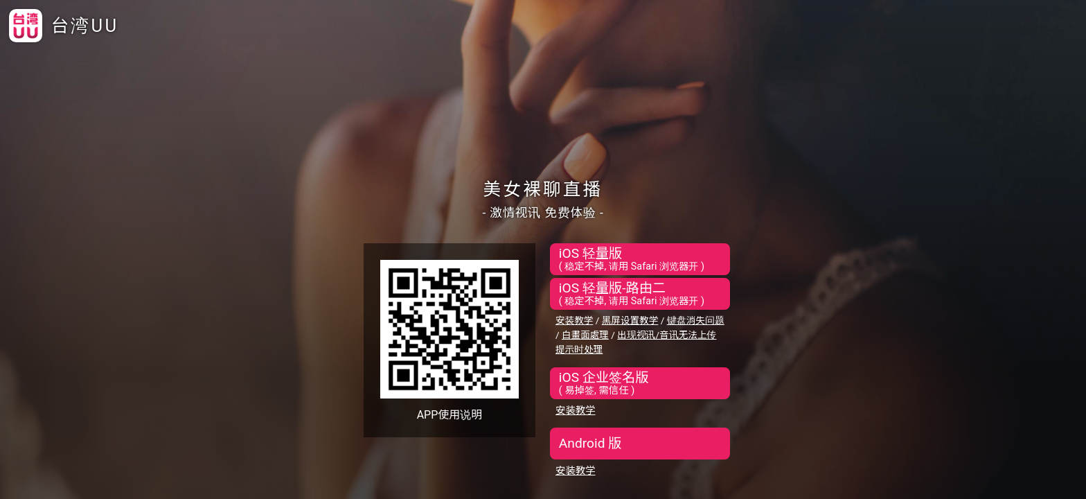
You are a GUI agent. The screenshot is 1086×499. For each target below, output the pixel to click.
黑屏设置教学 (630, 320)
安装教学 (574, 320)
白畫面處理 (585, 334)
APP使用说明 (450, 414)
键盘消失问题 (695, 320)
